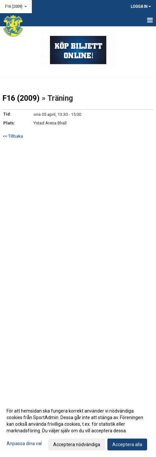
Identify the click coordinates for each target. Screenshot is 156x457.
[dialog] (78, 427)
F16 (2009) (21, 98)
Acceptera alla (127, 444)
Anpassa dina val (24, 443)
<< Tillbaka (13, 136)
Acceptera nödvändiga (76, 444)
